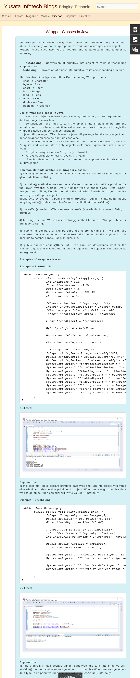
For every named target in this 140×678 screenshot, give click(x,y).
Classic (6, 16)
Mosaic (45, 16)
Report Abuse (93, 676)
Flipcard (18, 16)
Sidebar (57, 16)
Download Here (57, 635)
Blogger (82, 676)
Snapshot (70, 16)
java (113, 650)
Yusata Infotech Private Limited (106, 645)
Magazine (32, 16)
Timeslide (85, 16)
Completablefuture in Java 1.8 (91, 650)
